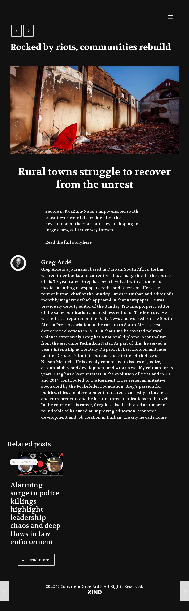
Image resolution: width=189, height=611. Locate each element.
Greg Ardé (56, 262)
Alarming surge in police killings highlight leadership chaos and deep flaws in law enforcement (35, 513)
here (87, 242)
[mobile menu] (171, 17)
